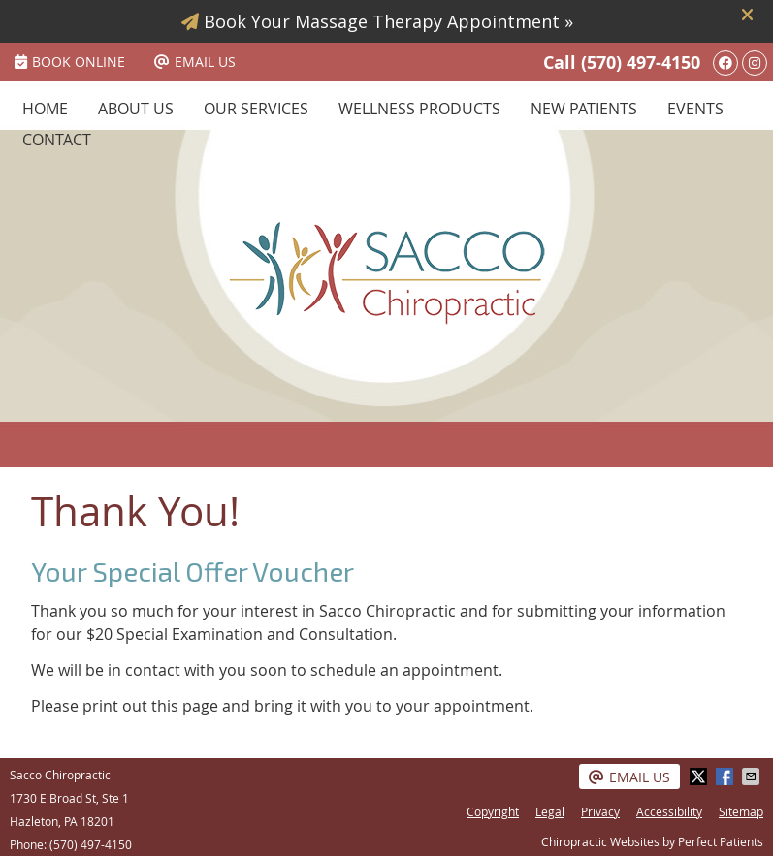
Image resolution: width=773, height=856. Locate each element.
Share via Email (752, 776)
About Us (136, 108)
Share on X (700, 776)
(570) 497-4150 (640, 62)
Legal (549, 811)
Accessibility (669, 811)
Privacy (600, 811)
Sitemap (741, 811)
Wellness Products (419, 108)
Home (45, 108)
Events (695, 108)
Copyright (493, 811)
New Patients (584, 108)
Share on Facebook (726, 776)
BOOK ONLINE (70, 61)
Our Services (256, 108)
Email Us (195, 61)
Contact (56, 139)
